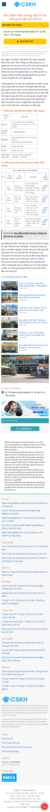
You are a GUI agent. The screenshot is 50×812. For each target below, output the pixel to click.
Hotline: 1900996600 (11, 762)
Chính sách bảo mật (11, 742)
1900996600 (24, 428)
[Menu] (4, 4)
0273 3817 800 (45, 199)
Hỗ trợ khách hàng (10, 751)
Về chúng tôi (7, 738)
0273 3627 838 (45, 222)
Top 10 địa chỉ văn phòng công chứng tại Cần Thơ (24, 553)
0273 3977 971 (25, 41)
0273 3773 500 (45, 210)
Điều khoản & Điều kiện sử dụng (17, 747)
